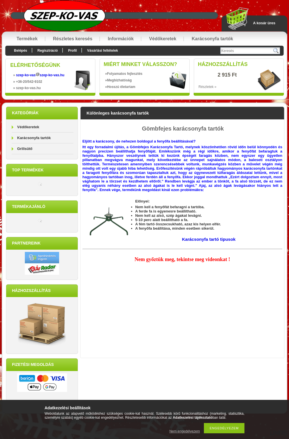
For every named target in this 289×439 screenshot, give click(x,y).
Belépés (20, 51)
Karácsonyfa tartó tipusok (209, 239)
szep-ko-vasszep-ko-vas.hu (40, 75)
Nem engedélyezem (184, 431)
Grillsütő (24, 149)
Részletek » (207, 87)
